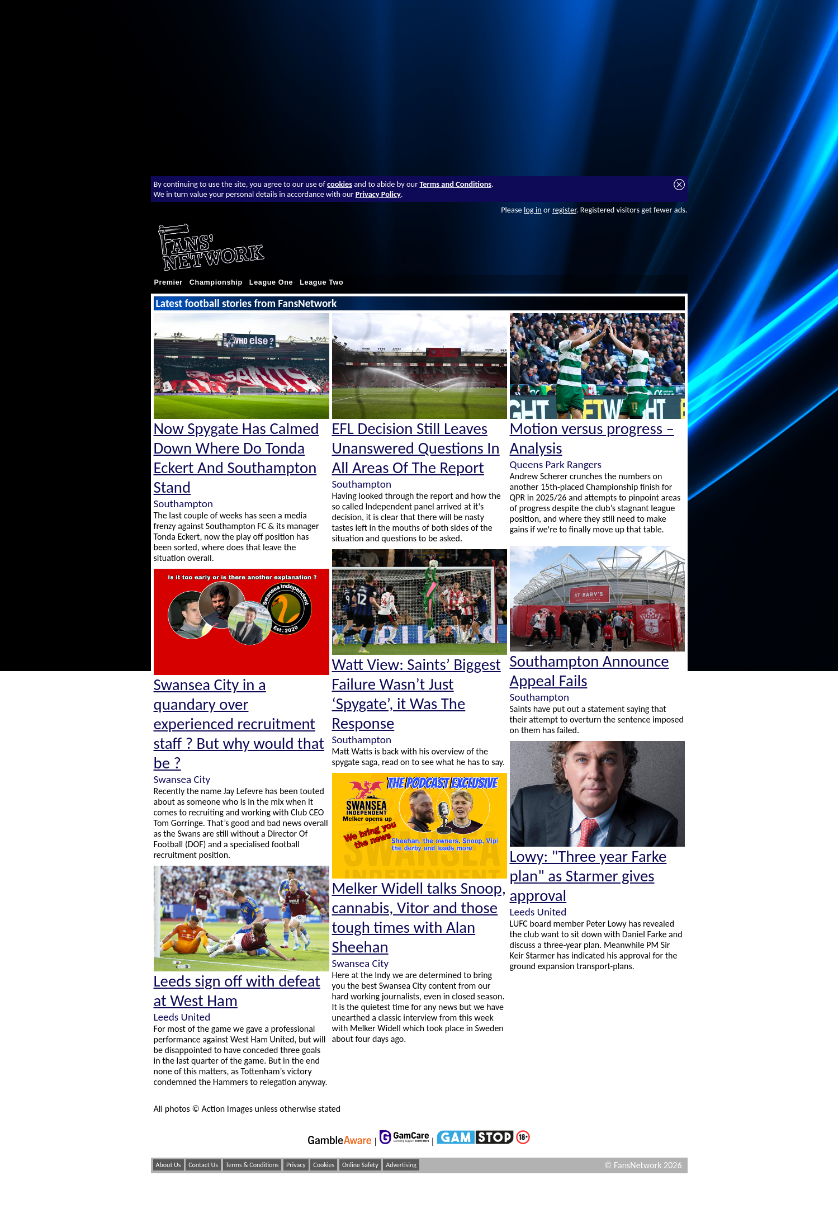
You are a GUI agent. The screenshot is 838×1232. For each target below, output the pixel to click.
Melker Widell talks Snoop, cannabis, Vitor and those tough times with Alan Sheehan (419, 918)
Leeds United (182, 1017)
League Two (321, 282)
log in (533, 210)
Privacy (296, 1165)
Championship (216, 282)
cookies (339, 184)
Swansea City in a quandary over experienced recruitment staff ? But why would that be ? (239, 724)
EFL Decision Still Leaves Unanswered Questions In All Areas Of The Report (416, 448)
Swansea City (182, 779)
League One (271, 282)
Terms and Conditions (455, 184)
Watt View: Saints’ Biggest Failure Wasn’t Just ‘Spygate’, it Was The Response (416, 694)
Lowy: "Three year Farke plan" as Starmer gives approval (588, 876)
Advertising (401, 1165)
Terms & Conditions (252, 1165)
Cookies (323, 1165)
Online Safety (360, 1165)
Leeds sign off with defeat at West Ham (237, 991)
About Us (168, 1165)
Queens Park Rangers (556, 464)
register (564, 210)
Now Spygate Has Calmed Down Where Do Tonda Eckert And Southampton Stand (236, 458)
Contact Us (203, 1165)
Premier (168, 282)
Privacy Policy (378, 194)
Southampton (183, 503)
